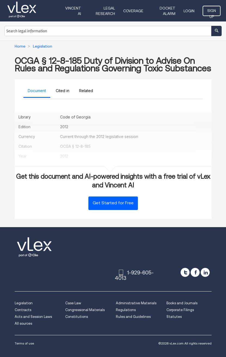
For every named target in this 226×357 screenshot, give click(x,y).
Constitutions (76, 317)
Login (189, 11)
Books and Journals (181, 303)
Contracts (23, 310)
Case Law (73, 303)
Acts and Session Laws (33, 317)
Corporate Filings (180, 310)
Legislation (24, 303)
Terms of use (24, 343)
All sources (23, 323)
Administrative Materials (136, 303)
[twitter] (185, 272)
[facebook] (195, 272)
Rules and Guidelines (133, 317)
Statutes (174, 317)
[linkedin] (205, 272)
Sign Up (211, 12)
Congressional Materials (85, 310)
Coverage (133, 11)
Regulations (126, 310)
